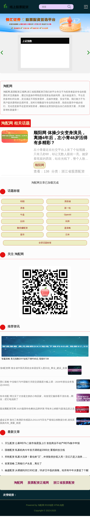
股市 (22, 234)
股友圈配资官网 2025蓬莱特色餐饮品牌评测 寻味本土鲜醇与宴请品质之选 (37, 408)
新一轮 (67, 208)
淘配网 (18, 482)
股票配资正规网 (38, 482)
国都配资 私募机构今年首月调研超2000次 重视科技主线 (35, 450)
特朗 (22, 201)
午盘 (22, 214)
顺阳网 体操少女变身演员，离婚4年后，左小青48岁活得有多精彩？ (60, 137)
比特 (22, 221)
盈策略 (67, 228)
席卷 (22, 208)
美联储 (67, 201)
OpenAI (67, 214)
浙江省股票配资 (64, 482)
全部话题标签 (45, 242)
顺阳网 (39, 165)
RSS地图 (49, 505)
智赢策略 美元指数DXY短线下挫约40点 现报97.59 (25, 359)
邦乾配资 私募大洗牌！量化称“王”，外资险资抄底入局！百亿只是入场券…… (46, 456)
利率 (67, 221)
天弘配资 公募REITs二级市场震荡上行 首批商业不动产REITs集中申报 (42, 443)
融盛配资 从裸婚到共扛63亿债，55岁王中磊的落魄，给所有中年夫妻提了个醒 (46, 470)
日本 (67, 234)
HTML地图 (59, 505)
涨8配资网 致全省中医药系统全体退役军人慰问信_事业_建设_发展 (33, 368)
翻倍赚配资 (22, 228)
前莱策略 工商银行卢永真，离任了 (23, 463)
